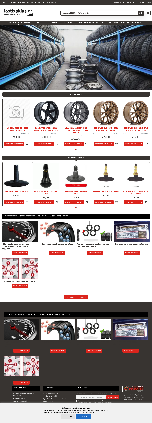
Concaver (36, 133)
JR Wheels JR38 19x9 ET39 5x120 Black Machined (16, 129)
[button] (75, 149)
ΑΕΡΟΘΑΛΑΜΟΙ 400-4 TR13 (16, 191)
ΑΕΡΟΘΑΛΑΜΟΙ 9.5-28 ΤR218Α (106, 191)
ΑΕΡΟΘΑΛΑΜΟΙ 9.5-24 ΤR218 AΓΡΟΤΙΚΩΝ (135, 192)
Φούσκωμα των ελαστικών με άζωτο (57, 244)
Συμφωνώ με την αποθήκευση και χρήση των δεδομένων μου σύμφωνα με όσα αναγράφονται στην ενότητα (97, 401)
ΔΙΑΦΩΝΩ (68, 416)
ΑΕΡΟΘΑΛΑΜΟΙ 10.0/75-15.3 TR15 (46, 192)
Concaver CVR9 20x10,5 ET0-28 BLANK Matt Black (46, 129)
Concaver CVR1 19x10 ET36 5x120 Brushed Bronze (106, 129)
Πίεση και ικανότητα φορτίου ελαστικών (131, 244)
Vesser (65, 136)
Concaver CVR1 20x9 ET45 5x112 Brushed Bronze (136, 129)
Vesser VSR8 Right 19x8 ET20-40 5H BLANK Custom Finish (76, 130)
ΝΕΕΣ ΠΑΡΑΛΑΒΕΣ (76, 94)
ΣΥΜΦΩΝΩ (84, 416)
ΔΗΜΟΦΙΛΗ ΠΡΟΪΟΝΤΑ (76, 158)
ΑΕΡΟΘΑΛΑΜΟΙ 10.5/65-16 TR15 (76, 192)
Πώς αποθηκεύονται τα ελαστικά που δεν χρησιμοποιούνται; (93, 245)
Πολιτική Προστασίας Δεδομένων (84, 412)
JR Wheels (6, 133)
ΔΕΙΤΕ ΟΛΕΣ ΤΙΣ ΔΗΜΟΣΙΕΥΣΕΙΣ (75, 297)
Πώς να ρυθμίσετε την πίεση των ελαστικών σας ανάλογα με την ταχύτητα (16, 246)
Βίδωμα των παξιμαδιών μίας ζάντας (20, 281)
